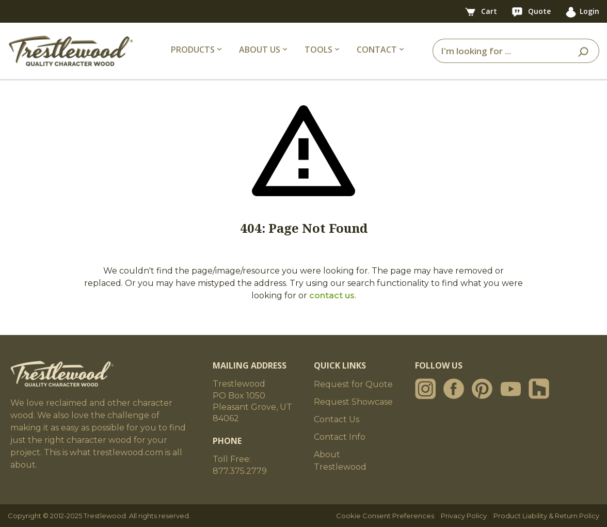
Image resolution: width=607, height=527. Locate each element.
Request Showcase (353, 402)
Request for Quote (353, 384)
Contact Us (336, 419)
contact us (332, 295)
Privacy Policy (464, 516)
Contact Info (339, 437)
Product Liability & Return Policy (546, 516)
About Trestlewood (340, 461)
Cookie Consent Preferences (385, 516)
